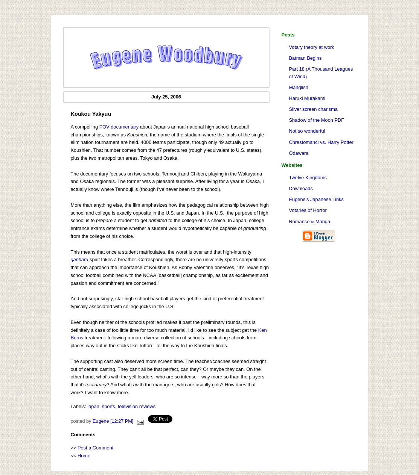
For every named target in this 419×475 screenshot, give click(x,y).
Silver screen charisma (313, 109)
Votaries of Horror (308, 210)
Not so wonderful (307, 131)
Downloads (301, 188)
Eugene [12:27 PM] (113, 421)
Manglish (298, 87)
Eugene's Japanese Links (316, 199)
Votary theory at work (311, 47)
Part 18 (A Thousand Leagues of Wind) (321, 72)
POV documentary (119, 127)
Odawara (299, 153)
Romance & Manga (310, 221)
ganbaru (79, 259)
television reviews (136, 406)
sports (108, 406)
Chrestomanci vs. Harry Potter (321, 142)
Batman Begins (305, 58)
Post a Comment (95, 448)
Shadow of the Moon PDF (316, 120)
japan (93, 406)
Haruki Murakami (307, 98)
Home (84, 455)
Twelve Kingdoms (308, 177)
